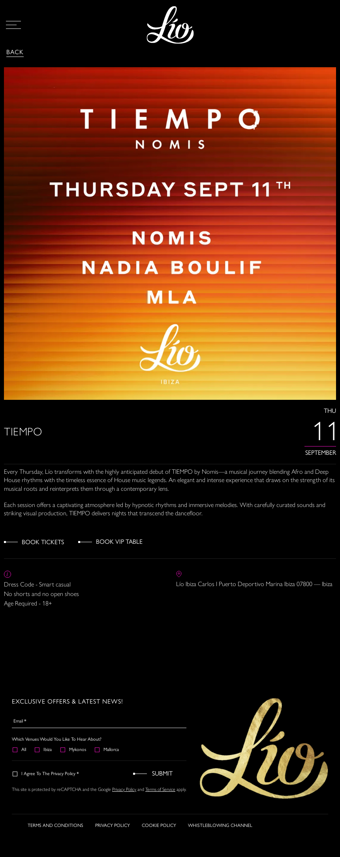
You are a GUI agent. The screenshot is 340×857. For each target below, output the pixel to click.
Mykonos (73, 749)
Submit (162, 773)
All (19, 749)
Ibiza (44, 749)
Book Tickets (43, 542)
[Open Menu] (13, 25)
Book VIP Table (119, 541)
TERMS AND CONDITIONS (55, 829)
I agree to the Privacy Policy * (46, 773)
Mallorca (107, 749)
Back (15, 52)
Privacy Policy (124, 789)
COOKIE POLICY (159, 829)
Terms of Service (160, 789)
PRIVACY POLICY (112, 829)
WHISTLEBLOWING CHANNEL (220, 829)
